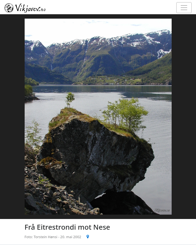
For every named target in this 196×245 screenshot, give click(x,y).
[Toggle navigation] (184, 7)
